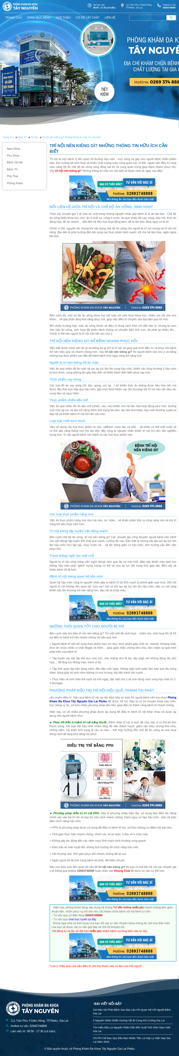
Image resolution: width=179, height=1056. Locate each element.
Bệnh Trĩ (12, 169)
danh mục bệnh (39, 17)
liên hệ (110, 17)
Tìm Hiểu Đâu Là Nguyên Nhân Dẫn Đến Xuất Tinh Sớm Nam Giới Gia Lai (131, 1029)
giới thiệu (63, 17)
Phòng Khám (15, 183)
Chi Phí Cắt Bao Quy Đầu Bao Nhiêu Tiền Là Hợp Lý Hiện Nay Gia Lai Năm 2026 (131, 1040)
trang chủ (13, 17)
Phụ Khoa (13, 155)
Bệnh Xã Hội (15, 162)
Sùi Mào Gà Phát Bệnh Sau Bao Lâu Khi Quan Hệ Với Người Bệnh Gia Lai (132, 1011)
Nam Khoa (13, 148)
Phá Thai (12, 176)
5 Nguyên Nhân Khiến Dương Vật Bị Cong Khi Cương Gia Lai (129, 1020)
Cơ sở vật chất (87, 17)
